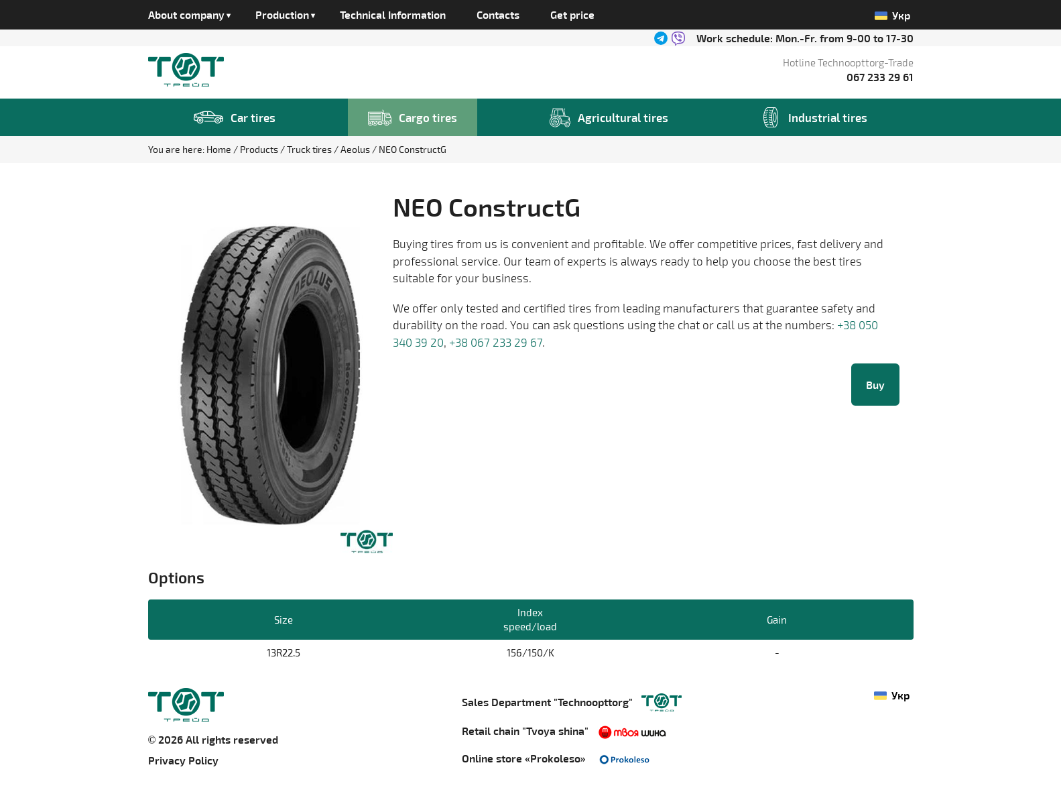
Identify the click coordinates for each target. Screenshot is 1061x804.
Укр (893, 15)
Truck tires (310, 149)
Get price (572, 14)
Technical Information (393, 14)
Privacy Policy (183, 760)
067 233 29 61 (880, 76)
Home (219, 149)
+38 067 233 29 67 (495, 342)
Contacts (498, 14)
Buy (875, 384)
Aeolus (356, 149)
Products (260, 149)
